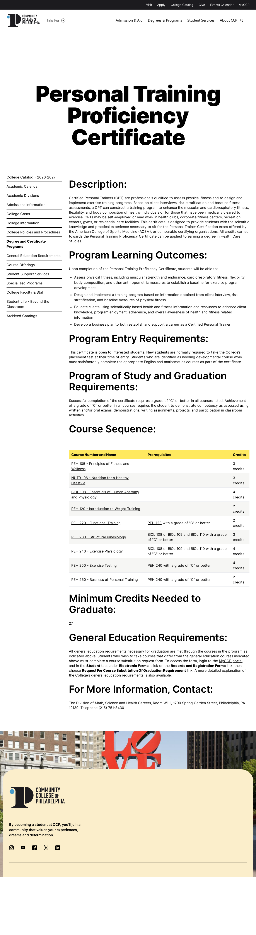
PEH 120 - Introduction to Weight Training (105, 509)
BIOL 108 (155, 534)
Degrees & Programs (165, 20)
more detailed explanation (219, 670)
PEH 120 (155, 523)
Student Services (201, 20)
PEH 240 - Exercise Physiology (97, 551)
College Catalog (182, 5)
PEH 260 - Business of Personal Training (104, 579)
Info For (53, 20)
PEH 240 (155, 565)
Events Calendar (222, 5)
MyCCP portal (230, 661)
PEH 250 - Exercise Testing (94, 565)
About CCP (229, 20)
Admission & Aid (129, 20)
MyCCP (244, 5)
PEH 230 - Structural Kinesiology (98, 537)
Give (202, 5)
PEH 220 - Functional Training (96, 523)
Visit (149, 5)
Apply (161, 5)
